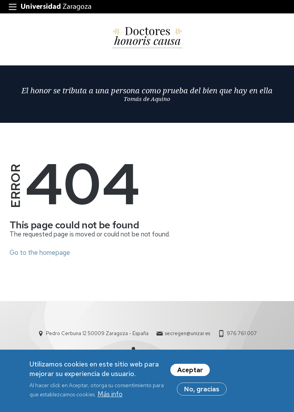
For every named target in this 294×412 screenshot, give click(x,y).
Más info (110, 396)
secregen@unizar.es (187, 333)
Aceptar (190, 372)
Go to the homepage (40, 252)
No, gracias (201, 391)
